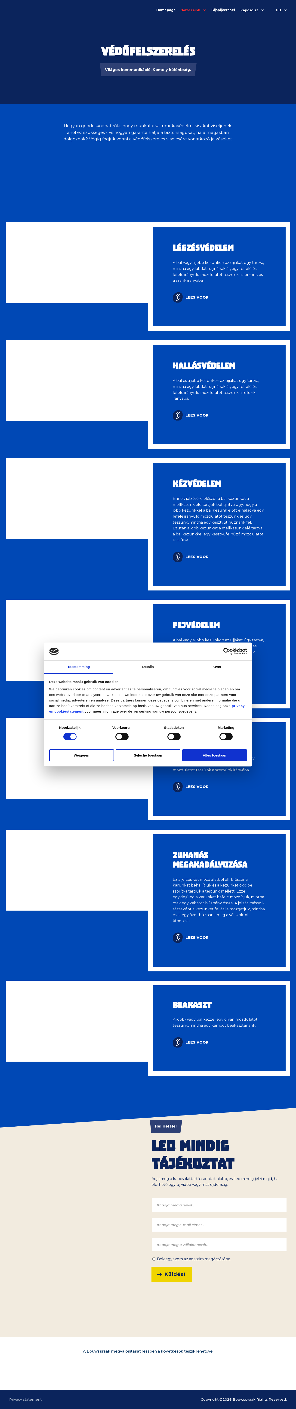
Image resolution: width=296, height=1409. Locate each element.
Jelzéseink (190, 10)
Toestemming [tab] (78, 667)
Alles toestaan (214, 755)
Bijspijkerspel (223, 10)
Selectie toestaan (148, 755)
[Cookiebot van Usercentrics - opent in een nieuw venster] (227, 651)
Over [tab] (217, 667)
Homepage (166, 10)
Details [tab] (148, 667)
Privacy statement (25, 1399)
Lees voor (197, 297)
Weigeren (81, 755)
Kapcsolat (249, 10)
